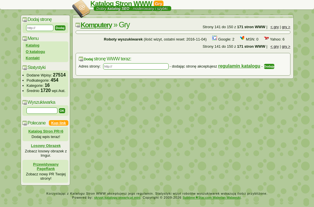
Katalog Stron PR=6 (45, 131)
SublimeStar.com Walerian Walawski (212, 197)
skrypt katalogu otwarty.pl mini (117, 197)
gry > (286, 27)
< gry (274, 27)
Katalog (33, 45)
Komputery (96, 25)
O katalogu (35, 51)
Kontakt (33, 58)
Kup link (58, 123)
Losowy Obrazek (46, 145)
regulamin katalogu (239, 66)
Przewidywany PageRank (46, 166)
